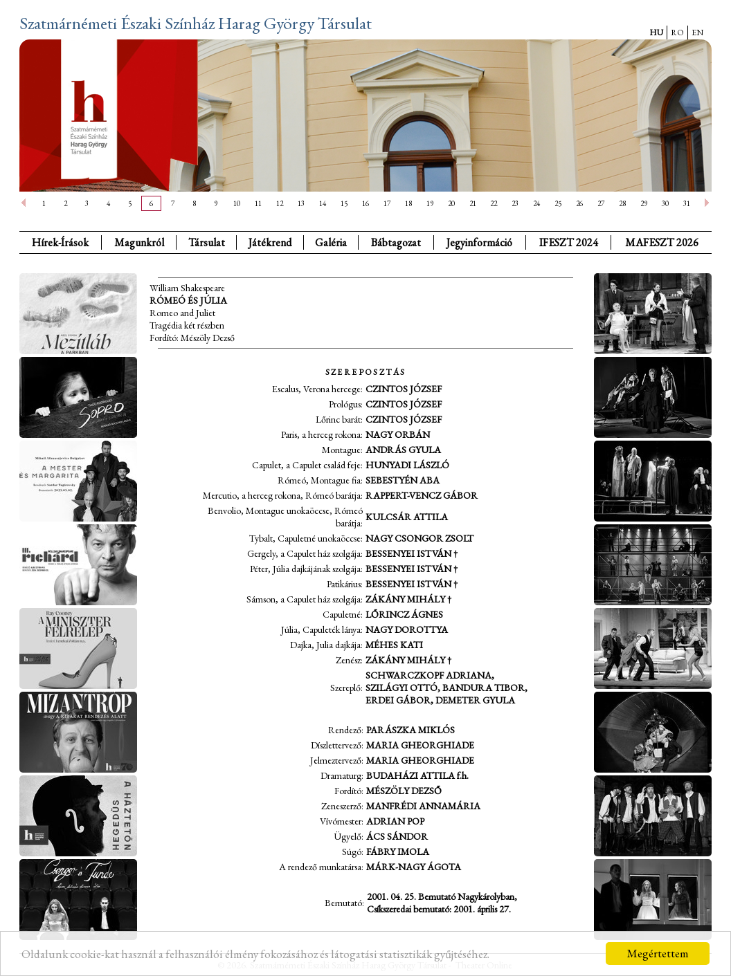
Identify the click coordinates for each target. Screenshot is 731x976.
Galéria (331, 242)
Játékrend (270, 242)
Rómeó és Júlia (188, 300)
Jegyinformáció (479, 242)
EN (697, 32)
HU (656, 32)
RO (677, 32)
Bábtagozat (396, 242)
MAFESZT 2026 (661, 242)
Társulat (206, 242)
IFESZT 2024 (568, 242)
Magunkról (139, 242)
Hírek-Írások (60, 242)
